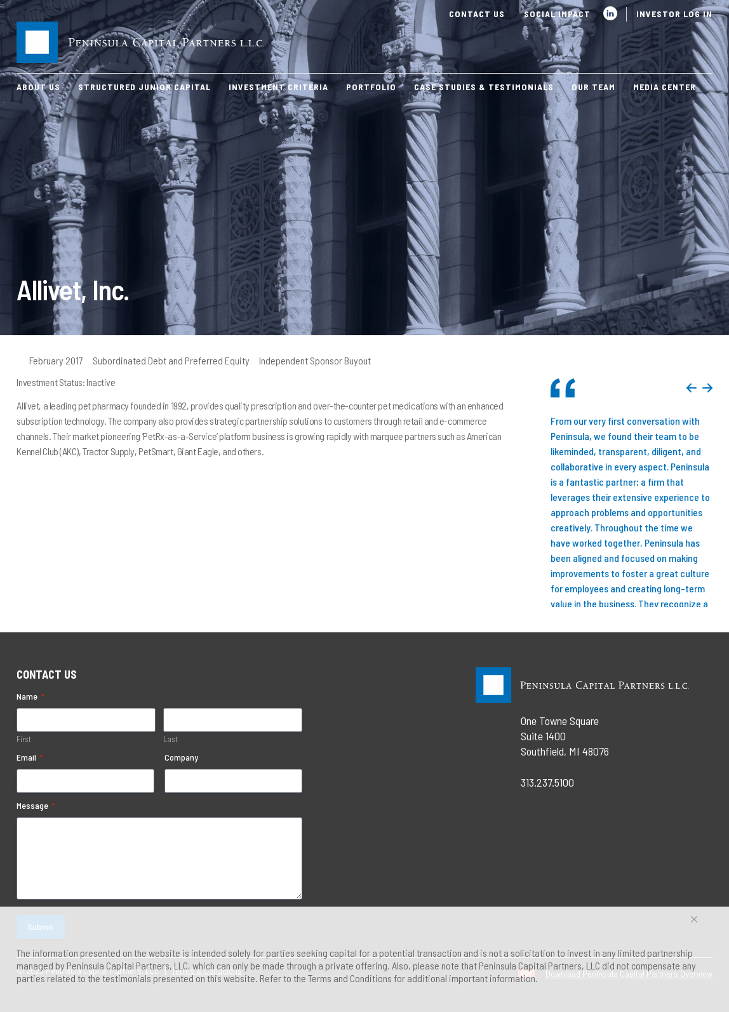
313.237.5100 (547, 782)
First (24, 739)
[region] (364, 959)
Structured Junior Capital (144, 86)
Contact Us (477, 13)
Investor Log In (674, 13)
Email (30, 757)
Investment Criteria (278, 86)
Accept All (708, 924)
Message (36, 805)
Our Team (593, 86)
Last (170, 739)
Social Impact (557, 13)
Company (181, 757)
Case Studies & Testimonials (484, 86)
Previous (691, 387)
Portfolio (371, 86)
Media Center (664, 86)
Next (707, 387)
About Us (38, 86)
